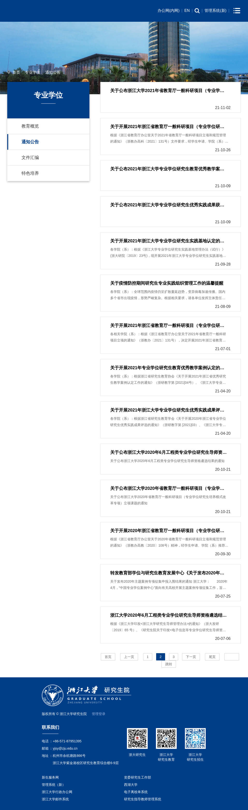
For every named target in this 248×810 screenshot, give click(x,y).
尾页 (212, 657)
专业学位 (32, 72)
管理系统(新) (215, 10)
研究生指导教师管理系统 (142, 799)
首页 (16, 72)
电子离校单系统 (136, 792)
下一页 (191, 657)
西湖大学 (131, 785)
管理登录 (98, 714)
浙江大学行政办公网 (57, 792)
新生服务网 (50, 777)
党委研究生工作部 (137, 777)
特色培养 (30, 173)
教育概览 (30, 126)
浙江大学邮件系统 (55, 799)
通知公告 (53, 72)
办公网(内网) (169, 10)
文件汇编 (30, 157)
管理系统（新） (54, 785)
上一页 (129, 657)
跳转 (168, 664)
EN (187, 10)
